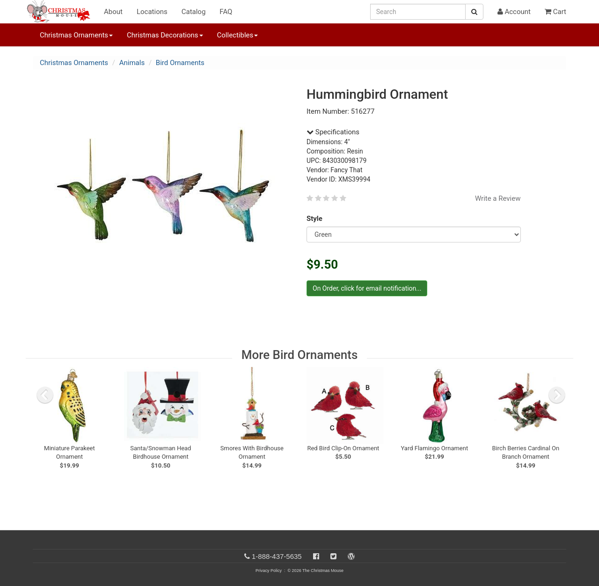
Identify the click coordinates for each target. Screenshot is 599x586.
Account (514, 11)
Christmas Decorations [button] (165, 35)
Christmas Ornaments (74, 63)
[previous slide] (45, 395)
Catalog (194, 11)
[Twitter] (333, 556)
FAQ (225, 11)
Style (316, 218)
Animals (132, 63)
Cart (555, 11)
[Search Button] (474, 12)
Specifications (333, 132)
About (113, 11)
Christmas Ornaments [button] (76, 35)
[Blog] (351, 556)
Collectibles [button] (237, 35)
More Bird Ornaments (299, 355)
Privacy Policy (269, 570)
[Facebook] (316, 556)
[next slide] (557, 395)
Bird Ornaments (180, 63)
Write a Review (498, 198)
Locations (152, 11)
